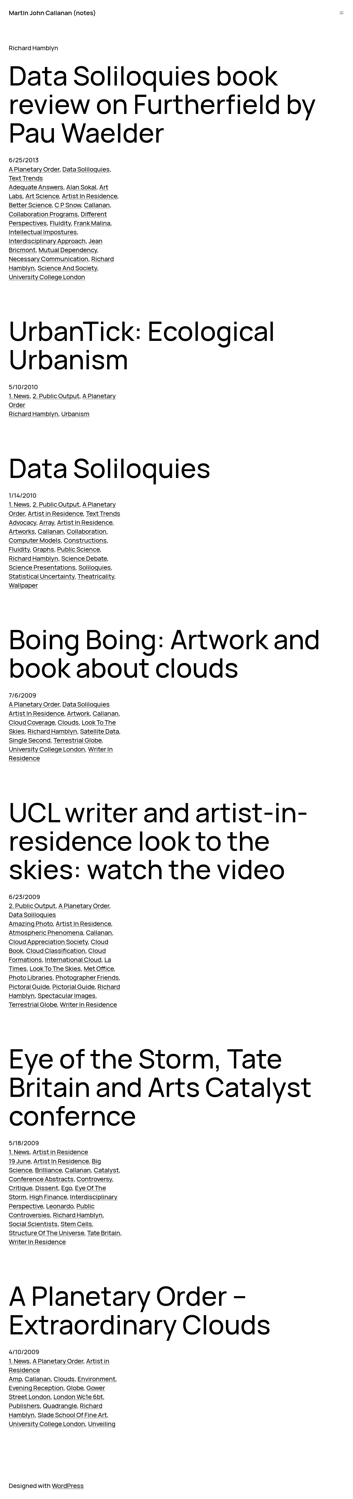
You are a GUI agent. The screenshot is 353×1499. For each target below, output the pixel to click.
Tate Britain (103, 1232)
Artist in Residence (55, 513)
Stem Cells (76, 1224)
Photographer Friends (87, 977)
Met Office (99, 968)
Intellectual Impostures (43, 232)
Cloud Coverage (32, 722)
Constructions (85, 540)
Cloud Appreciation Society (48, 941)
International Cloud (73, 959)
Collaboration (86, 531)
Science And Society (67, 268)
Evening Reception (36, 1387)
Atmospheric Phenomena (46, 932)
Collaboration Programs (43, 214)
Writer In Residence (88, 1004)
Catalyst (106, 1170)
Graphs (43, 549)
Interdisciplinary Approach (47, 241)
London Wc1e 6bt (78, 1396)
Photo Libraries (31, 977)
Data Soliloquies (86, 169)
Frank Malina (92, 223)
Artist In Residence (89, 196)
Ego (66, 1188)
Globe (75, 1387)
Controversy (94, 1179)
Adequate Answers (36, 187)
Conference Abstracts (41, 1179)
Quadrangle (60, 1405)
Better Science (30, 205)
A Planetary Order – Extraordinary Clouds (140, 1310)
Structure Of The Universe (46, 1232)
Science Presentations (42, 567)
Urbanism (75, 413)
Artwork (78, 713)
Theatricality (96, 576)
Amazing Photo (31, 923)
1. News (19, 396)
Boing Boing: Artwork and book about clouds (164, 653)
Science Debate (84, 558)
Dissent (46, 1188)
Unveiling (101, 1423)
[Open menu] (341, 13)
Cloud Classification (55, 950)
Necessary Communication (48, 258)
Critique (20, 1188)
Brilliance (48, 1170)
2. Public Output (56, 396)
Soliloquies (94, 567)
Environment (96, 1379)
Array (46, 522)
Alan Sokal (81, 187)
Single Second (29, 740)
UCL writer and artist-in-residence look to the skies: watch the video (158, 840)
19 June (20, 1161)
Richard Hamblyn (33, 413)
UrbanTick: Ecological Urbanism (142, 345)
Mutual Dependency (68, 250)
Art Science (42, 196)
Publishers (24, 1405)
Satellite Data (99, 731)
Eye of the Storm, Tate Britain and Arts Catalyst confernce (160, 1087)
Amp (15, 1379)
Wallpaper (23, 585)
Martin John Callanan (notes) (52, 12)
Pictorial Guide (73, 986)
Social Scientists (33, 1224)
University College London (47, 277)
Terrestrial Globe (77, 740)
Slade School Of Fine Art (72, 1415)
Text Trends (26, 178)
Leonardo (59, 1206)
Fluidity (60, 223)
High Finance (48, 1197)
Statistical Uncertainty (42, 576)
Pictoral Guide (29, 986)
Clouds (68, 722)
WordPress (68, 1485)
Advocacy (22, 522)
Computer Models (35, 540)
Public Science (78, 549)
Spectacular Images (66, 995)
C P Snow (68, 205)
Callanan (97, 205)
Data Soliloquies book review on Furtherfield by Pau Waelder (162, 104)
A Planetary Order (34, 169)
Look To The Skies (55, 968)
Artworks (22, 531)
